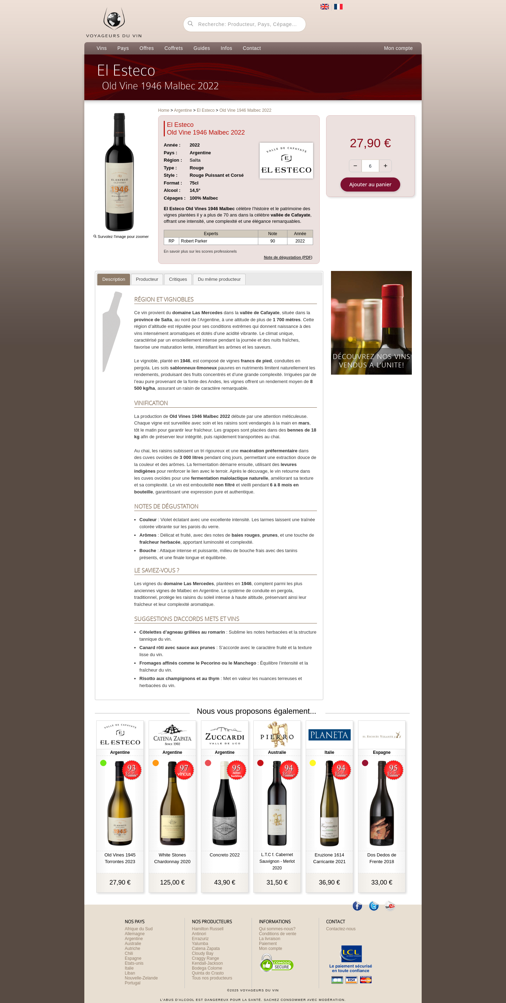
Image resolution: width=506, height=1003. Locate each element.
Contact (252, 48)
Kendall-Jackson (207, 963)
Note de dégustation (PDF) (288, 257)
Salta (195, 160)
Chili (129, 953)
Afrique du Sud (139, 928)
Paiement (268, 943)
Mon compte (398, 48)
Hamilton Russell (207, 928)
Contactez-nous (341, 928)
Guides (202, 48)
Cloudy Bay (202, 953)
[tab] (113, 279)
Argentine (134, 938)
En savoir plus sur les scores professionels (200, 251)
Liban (130, 973)
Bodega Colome (207, 968)
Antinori (199, 933)
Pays (123, 48)
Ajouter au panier (370, 184)
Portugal (133, 983)
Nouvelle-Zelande (141, 978)
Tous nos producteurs (212, 978)
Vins (102, 48)
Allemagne (135, 933)
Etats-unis (134, 963)
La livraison (269, 938)
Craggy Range (205, 958)
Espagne (133, 958)
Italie (129, 968)
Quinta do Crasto (208, 973)
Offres (147, 48)
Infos (226, 48)
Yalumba (200, 943)
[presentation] (114, 279)
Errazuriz (200, 938)
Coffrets (173, 48)
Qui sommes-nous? (277, 928)
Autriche (132, 948)
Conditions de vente (277, 933)
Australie (133, 943)
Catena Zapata (206, 948)
